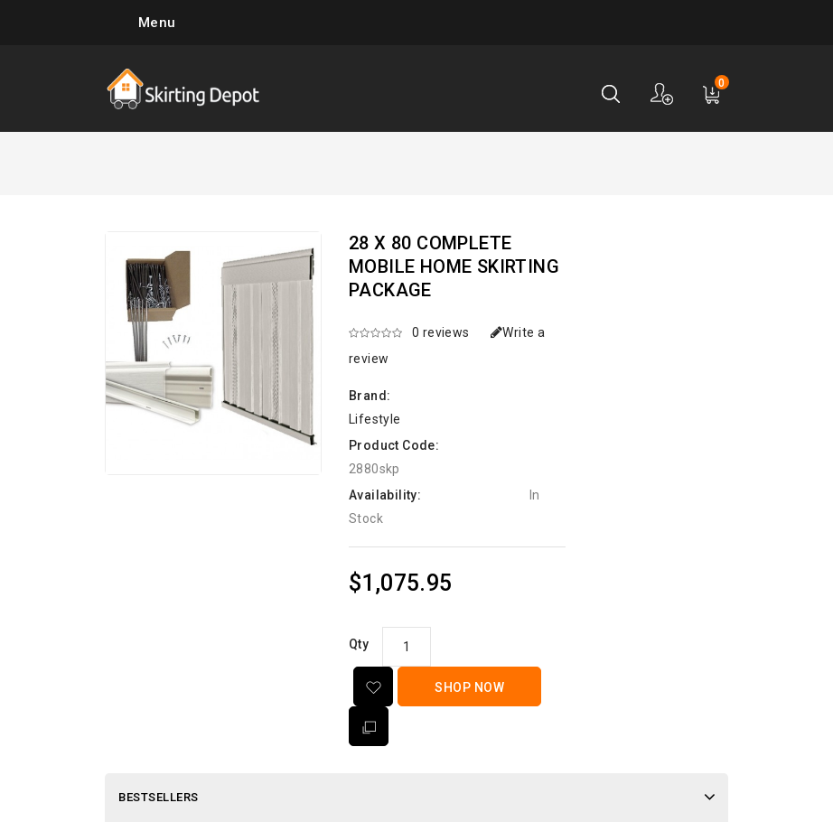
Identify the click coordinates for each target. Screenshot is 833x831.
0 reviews (441, 332)
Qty (359, 644)
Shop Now (469, 687)
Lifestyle (375, 419)
